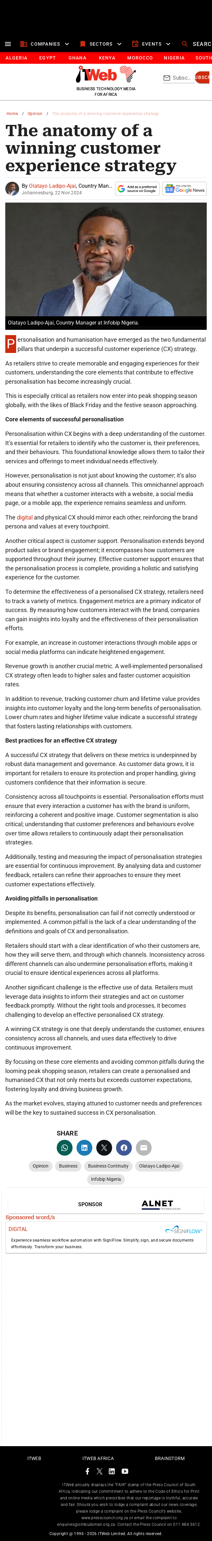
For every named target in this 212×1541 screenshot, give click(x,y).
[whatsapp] (65, 1148)
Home (12, 113)
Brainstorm (170, 1458)
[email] (144, 1148)
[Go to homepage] (106, 81)
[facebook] (124, 1148)
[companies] (45, 44)
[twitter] (104, 1148)
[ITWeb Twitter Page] (100, 1472)
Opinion (35, 113)
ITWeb (34, 1458)
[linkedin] (84, 1148)
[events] (151, 44)
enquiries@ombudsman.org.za (86, 1524)
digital (25, 517)
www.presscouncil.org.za (104, 1518)
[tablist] (106, 58)
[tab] (16, 58)
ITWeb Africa (98, 1458)
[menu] (8, 44)
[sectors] (101, 44)
